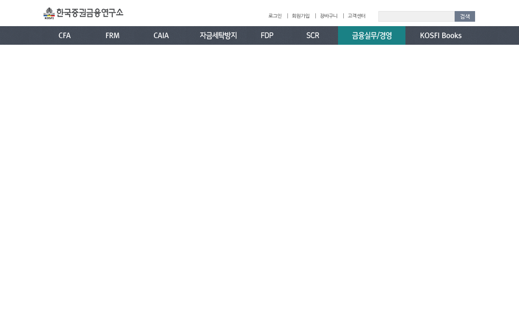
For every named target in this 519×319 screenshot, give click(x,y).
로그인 (275, 16)
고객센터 (357, 16)
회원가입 (301, 16)
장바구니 (329, 16)
